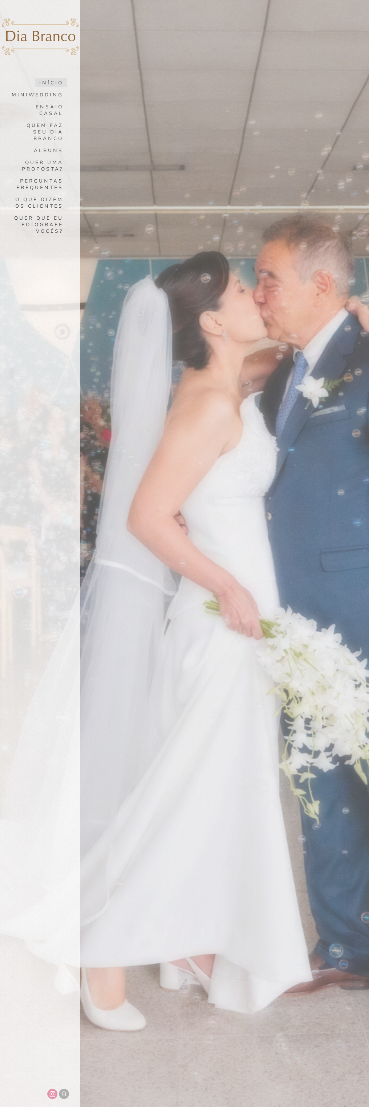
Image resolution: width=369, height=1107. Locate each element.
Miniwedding (37, 95)
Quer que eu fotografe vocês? (38, 225)
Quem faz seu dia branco (45, 132)
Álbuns (48, 150)
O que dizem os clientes (39, 202)
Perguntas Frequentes (39, 184)
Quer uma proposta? (42, 165)
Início (51, 83)
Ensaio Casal (49, 110)
